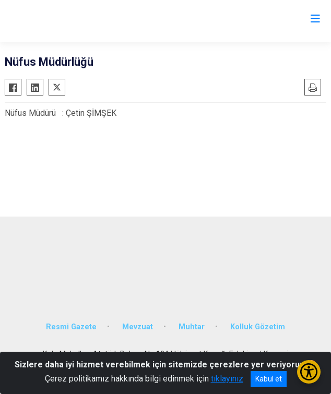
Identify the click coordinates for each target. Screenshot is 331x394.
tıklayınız (227, 379)
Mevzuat (137, 327)
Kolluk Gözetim (257, 327)
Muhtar (192, 327)
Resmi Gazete (71, 327)
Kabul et (268, 379)
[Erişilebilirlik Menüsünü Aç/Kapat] (309, 372)
